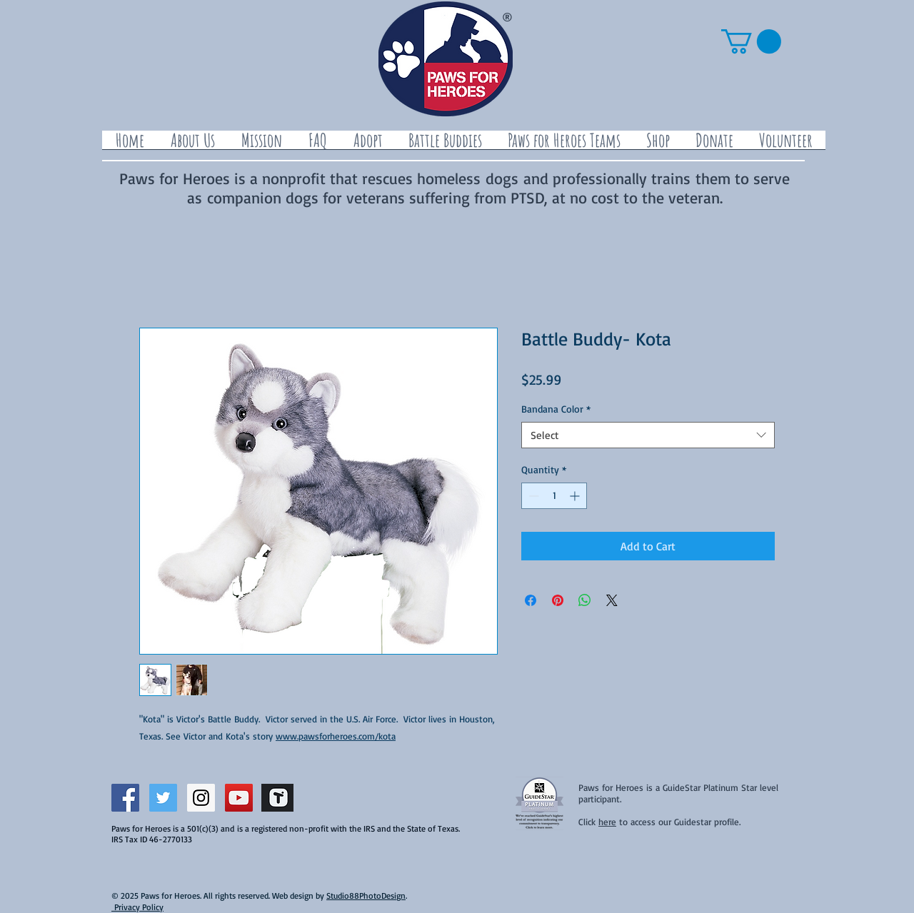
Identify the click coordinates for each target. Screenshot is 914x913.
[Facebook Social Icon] (125, 798)
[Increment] (576, 495)
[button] (751, 41)
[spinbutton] (554, 495)
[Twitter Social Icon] (163, 798)
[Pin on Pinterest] (557, 600)
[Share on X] (612, 600)
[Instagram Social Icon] (201, 798)
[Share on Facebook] (530, 600)
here (607, 821)
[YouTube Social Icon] (239, 798)
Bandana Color (556, 409)
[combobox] (648, 435)
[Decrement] (532, 495)
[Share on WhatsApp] (584, 600)
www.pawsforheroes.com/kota (336, 736)
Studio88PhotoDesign (366, 895)
